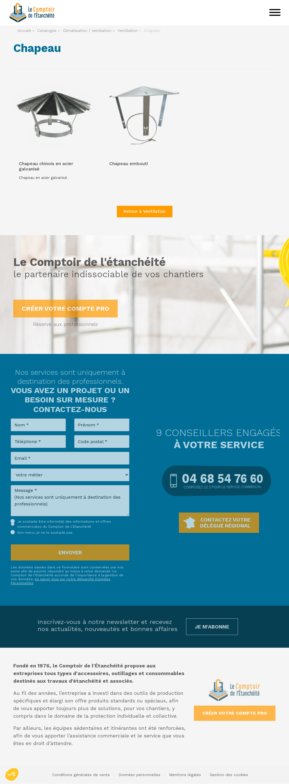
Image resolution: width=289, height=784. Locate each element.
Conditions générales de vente (81, 775)
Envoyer (63, 552)
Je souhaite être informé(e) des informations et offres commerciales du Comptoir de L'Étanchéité (57, 524)
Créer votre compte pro (234, 706)
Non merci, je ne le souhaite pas (38, 533)
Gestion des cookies (229, 775)
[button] (12, 774)
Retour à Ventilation (145, 211)
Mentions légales (185, 775)
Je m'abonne (205, 627)
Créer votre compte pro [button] (65, 315)
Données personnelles (139, 775)
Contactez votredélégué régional (232, 523)
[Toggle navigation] (275, 12)
